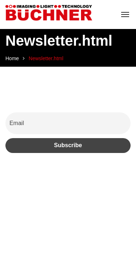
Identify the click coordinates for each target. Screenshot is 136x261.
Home (12, 58)
